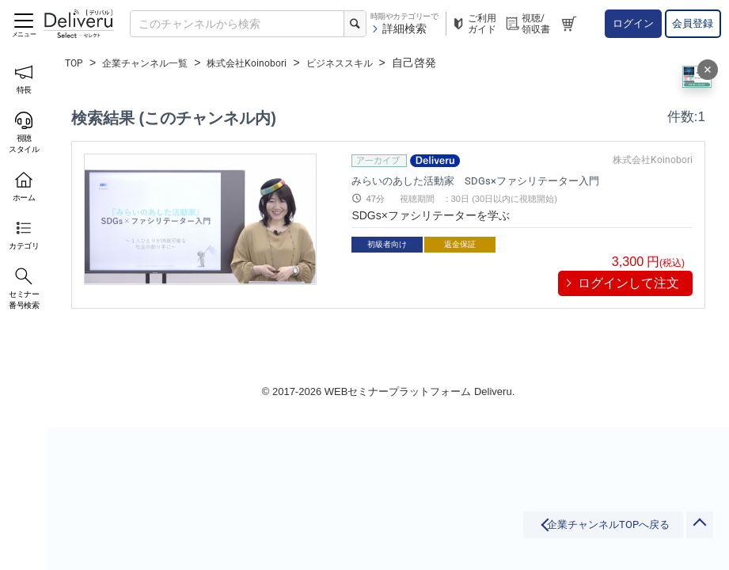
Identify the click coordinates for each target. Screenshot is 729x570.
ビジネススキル (374, 62)
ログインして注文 (628, 283)
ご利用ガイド (473, 24)
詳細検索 (398, 28)
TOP (75, 62)
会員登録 (692, 23)
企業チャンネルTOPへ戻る (553, 532)
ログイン (633, 23)
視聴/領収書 (527, 24)
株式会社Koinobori (270, 62)
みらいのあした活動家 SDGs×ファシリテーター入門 (493, 180)
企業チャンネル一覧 (155, 62)
